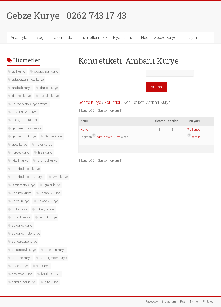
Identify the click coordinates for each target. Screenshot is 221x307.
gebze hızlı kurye (24, 136)
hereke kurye (20, 152)
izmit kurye (60, 177)
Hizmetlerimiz (92, 37)
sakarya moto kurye (26, 233)
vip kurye (42, 266)
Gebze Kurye (89, 102)
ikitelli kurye (20, 160)
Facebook (152, 301)
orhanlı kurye (21, 217)
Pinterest (208, 301)
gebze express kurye (26, 128)
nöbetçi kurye (45, 209)
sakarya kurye (22, 225)
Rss (183, 301)
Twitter (194, 301)
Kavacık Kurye (48, 201)
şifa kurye (51, 282)
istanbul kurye (47, 160)
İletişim (191, 37)
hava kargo (44, 144)
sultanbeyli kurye (24, 250)
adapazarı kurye (46, 71)
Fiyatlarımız (123, 37)
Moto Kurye (113, 137)
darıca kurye (49, 88)
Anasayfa (19, 37)
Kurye (84, 129)
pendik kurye (48, 217)
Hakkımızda (62, 37)
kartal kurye (20, 201)
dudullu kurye (49, 96)
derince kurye (21, 96)
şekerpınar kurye (24, 282)
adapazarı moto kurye (28, 79)
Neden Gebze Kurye (158, 37)
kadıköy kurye (21, 193)
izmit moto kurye (23, 185)
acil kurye (18, 71)
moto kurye (19, 209)
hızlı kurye (45, 152)
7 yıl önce (193, 129)
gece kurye (19, 144)
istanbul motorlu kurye (27, 177)
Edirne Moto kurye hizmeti (30, 104)
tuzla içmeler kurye (53, 258)
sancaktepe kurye (24, 241)
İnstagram (169, 301)
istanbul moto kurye (26, 169)
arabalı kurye (21, 88)
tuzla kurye (20, 266)
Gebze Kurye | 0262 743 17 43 (66, 15)
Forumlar (112, 102)
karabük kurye (50, 193)
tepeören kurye (55, 250)
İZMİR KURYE (50, 274)
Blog (39, 37)
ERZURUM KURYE (25, 112)
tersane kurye (21, 258)
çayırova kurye (22, 274)
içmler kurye (52, 185)
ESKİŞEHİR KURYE (25, 120)
